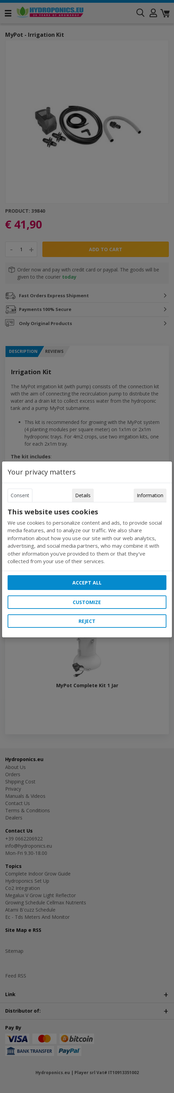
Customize (87, 602)
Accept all (87, 582)
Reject (87, 621)
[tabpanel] (87, 536)
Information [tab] (150, 495)
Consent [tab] (20, 495)
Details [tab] (83, 495)
